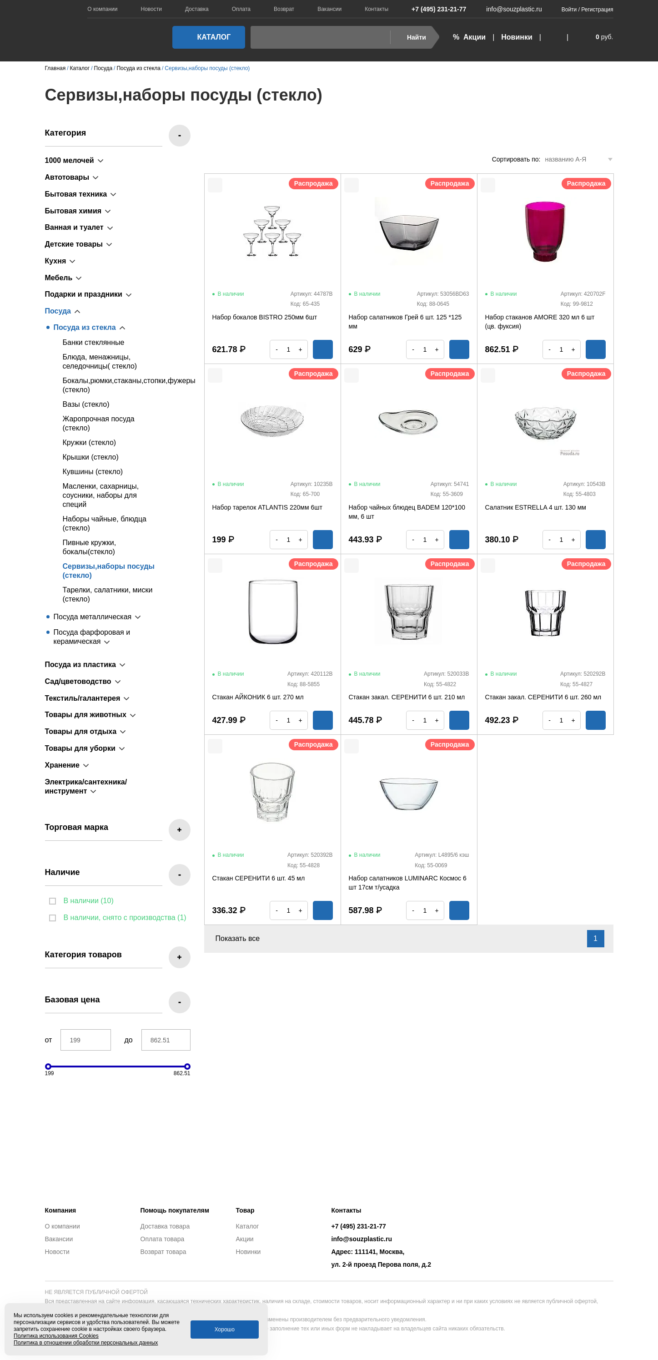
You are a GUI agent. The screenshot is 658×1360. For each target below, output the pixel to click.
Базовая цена (72, 999)
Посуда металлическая (93, 617)
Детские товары (74, 244)
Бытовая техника (76, 194)
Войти (569, 9)
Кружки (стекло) (89, 442)
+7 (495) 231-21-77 (434, 9)
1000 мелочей (69, 160)
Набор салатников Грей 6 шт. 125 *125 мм (405, 321)
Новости (151, 9)
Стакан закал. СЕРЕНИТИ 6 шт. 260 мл (543, 697)
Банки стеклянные (94, 342)
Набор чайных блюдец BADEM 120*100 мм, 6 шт (407, 512)
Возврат (284, 9)
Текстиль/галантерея (83, 698)
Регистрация (597, 9)
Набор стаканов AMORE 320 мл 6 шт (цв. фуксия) (540, 321)
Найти (411, 37)
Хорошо (225, 1329)
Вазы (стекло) (86, 404)
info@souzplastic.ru (508, 9)
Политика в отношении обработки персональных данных (86, 1343)
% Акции (469, 37)
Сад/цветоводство (78, 681)
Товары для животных (85, 714)
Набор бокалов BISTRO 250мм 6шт (264, 317)
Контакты (376, 9)
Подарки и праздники (83, 294)
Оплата (241, 9)
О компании (102, 9)
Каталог (206, 37)
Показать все (243, 938)
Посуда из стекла (85, 327)
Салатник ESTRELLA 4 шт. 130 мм (535, 507)
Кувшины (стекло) (93, 471)
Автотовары (67, 177)
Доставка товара (165, 1226)
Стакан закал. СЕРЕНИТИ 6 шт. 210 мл (407, 697)
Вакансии (329, 9)
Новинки (516, 37)
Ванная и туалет (74, 227)
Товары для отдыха (81, 731)
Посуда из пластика (80, 664)
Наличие (62, 872)
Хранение (62, 765)
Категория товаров (83, 954)
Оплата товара (163, 1239)
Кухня (55, 261)
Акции (245, 1239)
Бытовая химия (73, 211)
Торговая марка (77, 827)
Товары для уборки (80, 748)
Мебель (59, 278)
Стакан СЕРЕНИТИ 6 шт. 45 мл (258, 878)
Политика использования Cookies (56, 1336)
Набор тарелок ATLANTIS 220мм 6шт (267, 507)
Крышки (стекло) (91, 457)
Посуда (58, 311)
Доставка (197, 9)
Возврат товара (163, 1251)
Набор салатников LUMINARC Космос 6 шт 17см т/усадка (408, 883)
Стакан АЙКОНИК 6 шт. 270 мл (258, 697)
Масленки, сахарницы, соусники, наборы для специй (101, 495)
